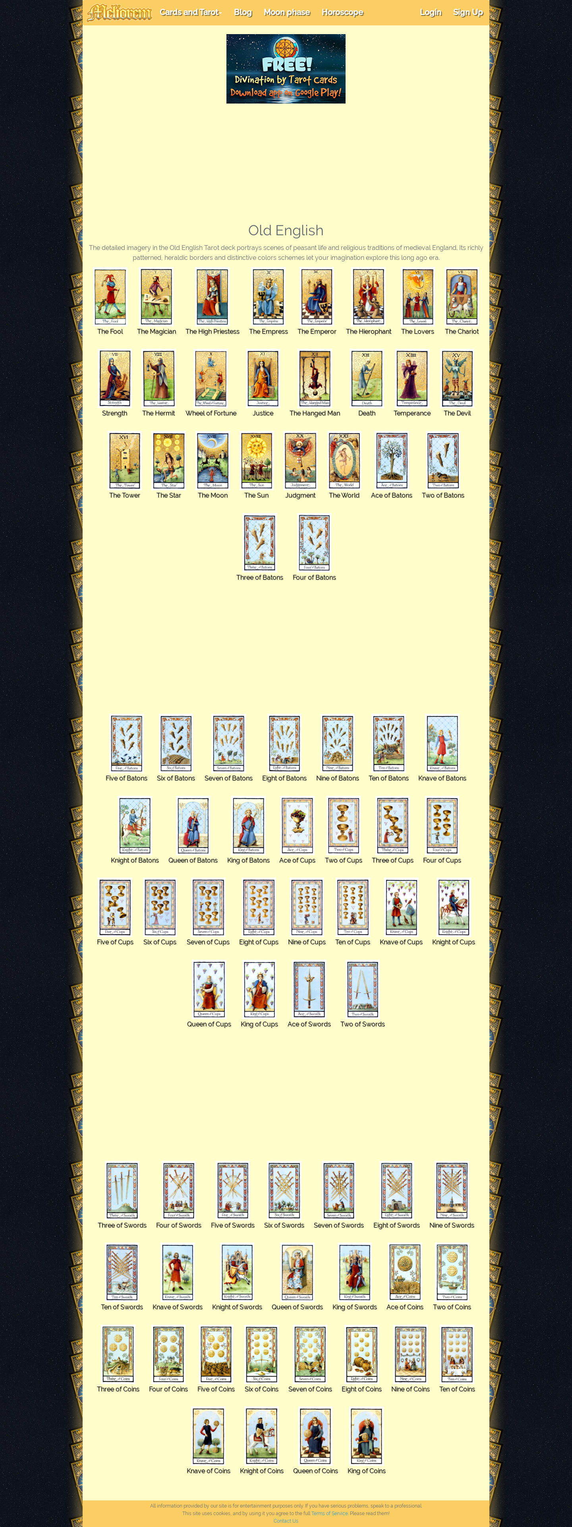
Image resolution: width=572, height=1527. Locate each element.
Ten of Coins (457, 1389)
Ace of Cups (297, 860)
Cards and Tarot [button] (191, 12)
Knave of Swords (178, 1307)
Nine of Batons (337, 778)
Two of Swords (362, 1024)
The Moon (213, 495)
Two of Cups (343, 860)
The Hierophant (368, 331)
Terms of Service (329, 1513)
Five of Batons (126, 778)
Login (430, 12)
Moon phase (287, 12)
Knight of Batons (135, 860)
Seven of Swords (339, 1225)
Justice (263, 413)
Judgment (300, 495)
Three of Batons (259, 577)
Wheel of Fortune (211, 413)
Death (366, 413)
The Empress (268, 331)
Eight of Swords (396, 1225)
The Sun (256, 495)
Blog (243, 12)
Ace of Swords (309, 1024)
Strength (114, 413)
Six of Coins (261, 1389)
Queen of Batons (193, 860)
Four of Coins (168, 1389)
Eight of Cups (258, 942)
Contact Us (286, 1521)
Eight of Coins (362, 1389)
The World (344, 495)
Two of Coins (452, 1307)
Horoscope (342, 12)
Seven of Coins (310, 1389)
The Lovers (417, 331)
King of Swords (354, 1307)
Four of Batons (314, 577)
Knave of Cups (401, 942)
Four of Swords (178, 1225)
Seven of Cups (208, 942)
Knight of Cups (453, 942)
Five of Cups (115, 942)
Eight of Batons (284, 778)
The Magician (156, 331)
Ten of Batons (389, 778)
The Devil (457, 413)
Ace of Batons (391, 495)
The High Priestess (213, 331)
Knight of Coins (262, 1471)
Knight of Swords (237, 1307)
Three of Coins (118, 1389)
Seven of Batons (229, 778)
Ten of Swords (122, 1307)
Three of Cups (393, 860)
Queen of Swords (297, 1307)
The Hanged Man (315, 413)
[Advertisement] (286, 163)
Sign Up (468, 12)
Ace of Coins (404, 1307)
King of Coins (367, 1471)
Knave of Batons (442, 778)
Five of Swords (233, 1225)
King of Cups (259, 1024)
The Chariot (462, 331)
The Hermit (158, 413)
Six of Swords (284, 1225)
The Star (169, 495)
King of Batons (248, 860)
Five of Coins (216, 1389)
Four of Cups (442, 860)
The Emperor (317, 331)
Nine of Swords (451, 1225)
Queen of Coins (315, 1471)
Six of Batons (176, 778)
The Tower (124, 495)
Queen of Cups (209, 1024)
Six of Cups (159, 942)
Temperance (412, 413)
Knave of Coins (208, 1471)
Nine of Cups (307, 942)
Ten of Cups (352, 942)
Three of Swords (122, 1225)
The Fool (110, 331)
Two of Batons (443, 495)
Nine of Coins (410, 1389)
